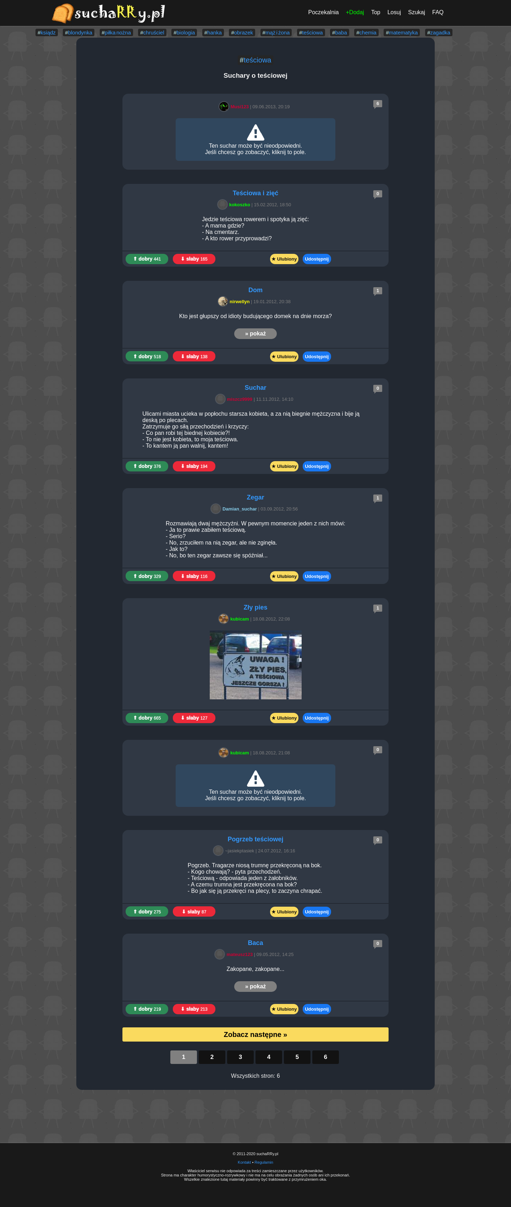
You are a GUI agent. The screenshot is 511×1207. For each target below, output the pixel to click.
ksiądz (48, 32)
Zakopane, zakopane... (256, 969)
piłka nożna (118, 32)
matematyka (403, 32)
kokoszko (235, 204)
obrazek (243, 32)
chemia (368, 32)
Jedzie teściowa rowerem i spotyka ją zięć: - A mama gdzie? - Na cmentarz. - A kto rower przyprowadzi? (255, 228)
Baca (255, 942)
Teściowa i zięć (256, 193)
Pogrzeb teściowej (255, 839)
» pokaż (255, 334)
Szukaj (416, 12)
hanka (214, 32)
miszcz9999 (235, 399)
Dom (255, 290)
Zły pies (255, 607)
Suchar (255, 387)
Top (375, 12)
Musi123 (235, 106)
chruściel (153, 32)
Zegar (255, 497)
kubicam (235, 619)
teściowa (312, 32)
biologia (186, 32)
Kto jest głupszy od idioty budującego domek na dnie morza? (255, 316)
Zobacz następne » (255, 1034)
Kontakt (244, 1162)
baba (341, 32)
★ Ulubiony (284, 259)
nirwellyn (234, 301)
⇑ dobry (147, 259)
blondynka (80, 32)
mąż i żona (277, 32)
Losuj (394, 12)
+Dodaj (355, 12)
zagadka (440, 32)
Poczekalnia (323, 12)
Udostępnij (317, 259)
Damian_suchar (235, 509)
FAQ (438, 12)
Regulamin (263, 1162)
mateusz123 (235, 954)
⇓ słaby (194, 259)
